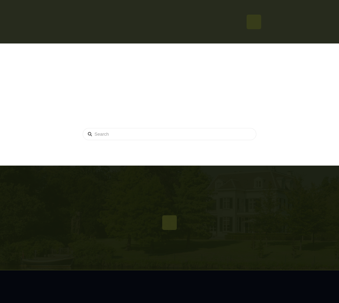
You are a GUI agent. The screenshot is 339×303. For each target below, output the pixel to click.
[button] (254, 22)
